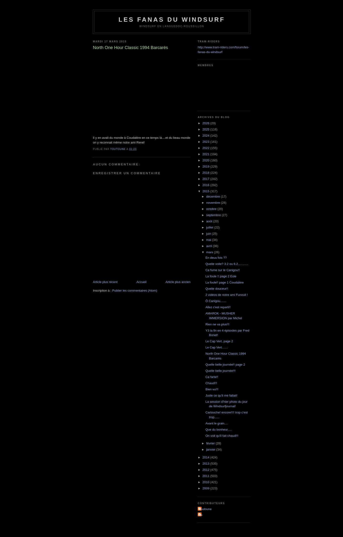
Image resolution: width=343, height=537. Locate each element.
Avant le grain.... (216, 423)
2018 (206, 172)
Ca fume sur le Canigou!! (222, 270)
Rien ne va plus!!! (217, 324)
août (209, 221)
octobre (211, 209)
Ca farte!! (211, 377)
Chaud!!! (211, 383)
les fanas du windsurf (171, 19)
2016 (206, 185)
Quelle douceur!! (216, 288)
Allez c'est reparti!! (218, 307)
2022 (206, 148)
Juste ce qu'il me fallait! (221, 395)
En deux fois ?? (216, 257)
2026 (206, 123)
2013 (206, 463)
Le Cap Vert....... (216, 347)
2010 (206, 482)
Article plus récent (105, 282)
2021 (206, 154)
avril (209, 246)
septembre (214, 215)
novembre (213, 202)
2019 (206, 166)
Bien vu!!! (211, 389)
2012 (206, 470)
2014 (206, 457)
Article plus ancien (178, 282)
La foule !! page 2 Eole (220, 276)
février (211, 443)
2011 (206, 476)
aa (200, 515)
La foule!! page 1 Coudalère (224, 282)
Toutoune (205, 509)
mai (209, 240)
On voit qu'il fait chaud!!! (221, 436)
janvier (211, 449)
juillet (210, 227)
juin (209, 233)
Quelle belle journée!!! (220, 371)
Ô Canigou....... (215, 301)
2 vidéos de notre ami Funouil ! (226, 295)
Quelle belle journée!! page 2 (225, 364)
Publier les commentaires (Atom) (134, 290)
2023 (206, 142)
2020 (206, 160)
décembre (213, 196)
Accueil (141, 282)
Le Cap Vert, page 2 (219, 341)
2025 (206, 129)
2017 (206, 179)
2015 (206, 191)
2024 (206, 135)
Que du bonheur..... (218, 429)
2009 (206, 488)
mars (210, 252)
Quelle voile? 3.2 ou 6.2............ (226, 264)
